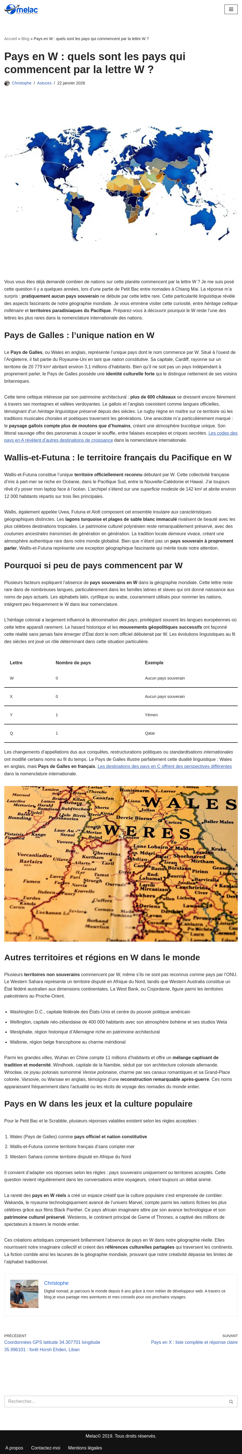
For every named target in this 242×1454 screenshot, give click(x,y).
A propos (14, 1448)
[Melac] (21, 9)
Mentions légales (85, 1448)
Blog (25, 38)
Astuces (44, 83)
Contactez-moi (45, 1448)
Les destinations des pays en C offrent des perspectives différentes (165, 766)
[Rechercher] (114, 1401)
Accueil (10, 38)
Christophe (22, 83)
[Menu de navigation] (231, 9)
